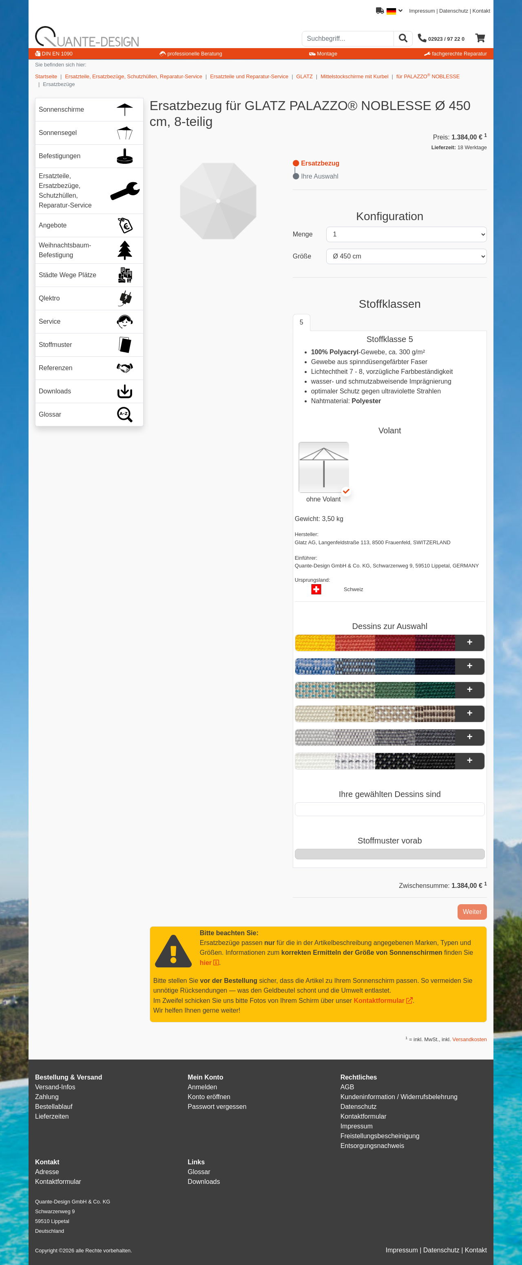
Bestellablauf (54, 1106)
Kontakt (481, 11)
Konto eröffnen (209, 1096)
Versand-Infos (55, 1087)
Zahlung (47, 1096)
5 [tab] (301, 322)
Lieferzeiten (52, 1116)
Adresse (47, 1171)
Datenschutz (453, 11)
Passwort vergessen (217, 1106)
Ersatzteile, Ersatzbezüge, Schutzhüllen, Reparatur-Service (133, 76)
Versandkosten (469, 1039)
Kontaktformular (379, 1000)
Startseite (46, 76)
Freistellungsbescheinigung (380, 1136)
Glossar (199, 1171)
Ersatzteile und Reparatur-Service (249, 76)
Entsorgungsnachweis (373, 1145)
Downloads (204, 1181)
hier (206, 962)
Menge (303, 234)
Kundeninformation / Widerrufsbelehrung (399, 1096)
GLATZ (304, 76)
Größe (302, 256)
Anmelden (202, 1087)
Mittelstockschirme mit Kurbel (354, 76)
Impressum (422, 11)
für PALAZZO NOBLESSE (428, 76)
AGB (347, 1087)
